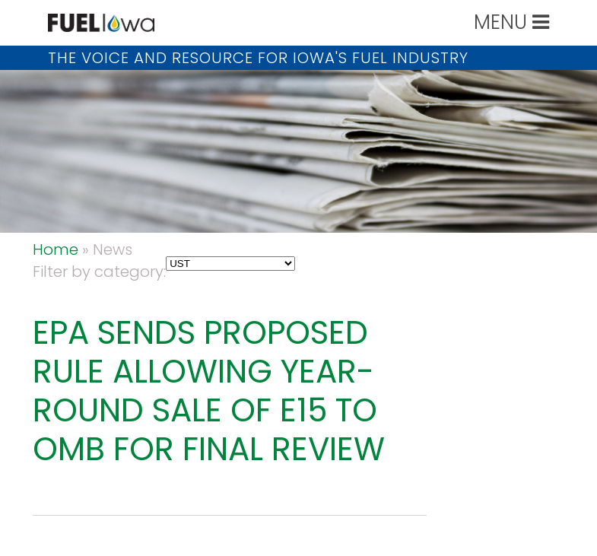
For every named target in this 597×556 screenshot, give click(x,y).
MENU (511, 22)
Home (55, 249)
